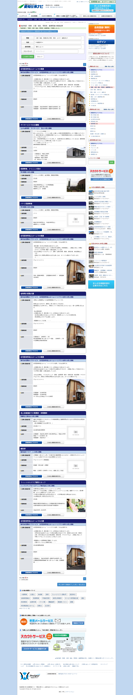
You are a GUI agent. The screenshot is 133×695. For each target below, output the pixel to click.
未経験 (40, 594)
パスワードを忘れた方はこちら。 (98, 46)
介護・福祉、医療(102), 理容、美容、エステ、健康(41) (52, 38)
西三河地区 (94, 115)
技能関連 (93, 74)
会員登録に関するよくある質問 (98, 35)
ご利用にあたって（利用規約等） (90, 664)
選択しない (39, 47)
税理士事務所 (57, 598)
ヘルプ (22, 666)
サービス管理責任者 (71, 598)
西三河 (57, 7)
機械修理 (51, 602)
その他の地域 (94, 136)
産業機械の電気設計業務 (101, 211)
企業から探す (66, 666)
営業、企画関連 (95, 76)
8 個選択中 (39, 42)
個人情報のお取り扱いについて (71, 664)
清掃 (47, 594)
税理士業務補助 (98, 252)
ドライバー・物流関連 (96, 103)
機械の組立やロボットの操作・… (103, 206)
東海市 (92, 126)
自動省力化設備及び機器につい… (103, 201)
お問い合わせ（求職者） (39, 664)
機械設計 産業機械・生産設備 (103, 270)
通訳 (82, 598)
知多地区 (93, 123)
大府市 (92, 128)
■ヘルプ (79, 1)
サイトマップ (104, 664)
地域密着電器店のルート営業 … (103, 227)
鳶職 (71, 602)
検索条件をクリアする (96, 69)
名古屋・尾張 (49, 7)
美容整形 (24, 602)
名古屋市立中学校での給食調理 (103, 265)
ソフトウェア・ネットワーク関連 (99, 80)
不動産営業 (46, 598)
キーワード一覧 (25, 608)
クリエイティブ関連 (96, 83)
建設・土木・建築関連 (96, 96)
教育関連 (93, 99)
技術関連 (93, 72)
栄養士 (40, 606)
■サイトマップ (85, 1)
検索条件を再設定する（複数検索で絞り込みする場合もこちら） (38, 31)
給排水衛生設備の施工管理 (101, 191)
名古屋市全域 (94, 119)
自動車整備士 (25, 598)
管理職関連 (94, 101)
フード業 (42, 602)
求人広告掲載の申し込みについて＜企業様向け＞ (38, 666)
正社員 (92, 145)
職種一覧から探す (109, 66)
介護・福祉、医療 (94, 89)
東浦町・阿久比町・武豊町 (97, 133)
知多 (54, 7)
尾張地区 (93, 121)
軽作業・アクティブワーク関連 (99, 94)
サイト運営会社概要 (25, 664)
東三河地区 (94, 117)
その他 (92, 105)
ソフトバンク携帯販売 (100, 260)
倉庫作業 (33, 602)
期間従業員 (94, 152)
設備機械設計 (98, 222)
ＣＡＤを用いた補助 (99, 196)
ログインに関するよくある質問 (98, 48)
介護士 (32, 594)
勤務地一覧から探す (109, 109)
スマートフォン (69, 692)
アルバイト (94, 147)
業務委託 (93, 154)
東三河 (61, 7)
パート (92, 150)
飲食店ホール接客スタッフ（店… (103, 247)
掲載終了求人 (75, 666)
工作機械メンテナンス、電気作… (103, 237)
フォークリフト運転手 (59, 594)
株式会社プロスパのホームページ (67, 674)
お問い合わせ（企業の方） (54, 664)
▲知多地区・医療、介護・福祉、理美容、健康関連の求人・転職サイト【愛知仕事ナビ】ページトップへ (84, 658)
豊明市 (92, 131)
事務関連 (93, 78)
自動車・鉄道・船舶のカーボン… (103, 275)
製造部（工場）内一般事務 (101, 216)
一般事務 (24, 594)
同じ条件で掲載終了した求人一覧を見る (72, 584)
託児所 (47, 606)
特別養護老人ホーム (27, 606)
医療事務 (36, 598)
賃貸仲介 (73, 594)
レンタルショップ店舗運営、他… (103, 232)
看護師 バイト (62, 602)
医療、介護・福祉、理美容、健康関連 (100, 87)
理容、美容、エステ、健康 (97, 92)
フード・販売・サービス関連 (98, 85)
